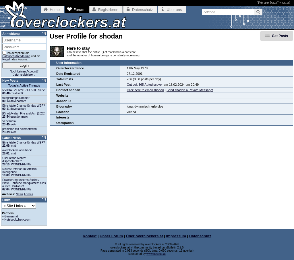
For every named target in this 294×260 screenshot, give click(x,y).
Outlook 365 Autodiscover (145, 84)
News (19, 194)
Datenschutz (200, 236)
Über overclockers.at (144, 236)
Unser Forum (111, 236)
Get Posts (280, 36)
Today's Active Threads (24, 85)
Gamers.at (11, 216)
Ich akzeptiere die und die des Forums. (21, 56)
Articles (28, 194)
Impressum (176, 236)
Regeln (6, 59)
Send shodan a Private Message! (190, 90)
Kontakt (89, 236)
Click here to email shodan (145, 90)
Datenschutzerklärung (16, 56)
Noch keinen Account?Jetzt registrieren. (24, 73)
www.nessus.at (156, 253)
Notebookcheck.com (17, 219)
